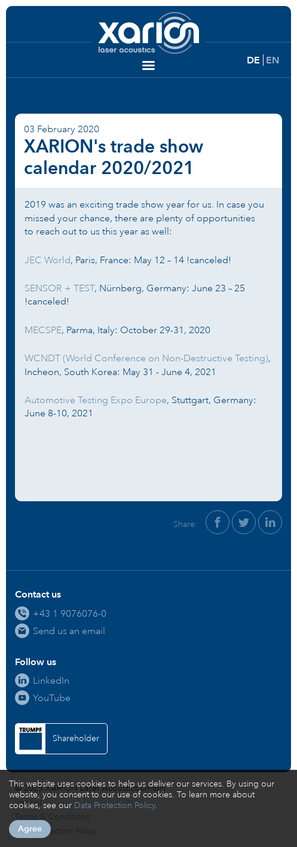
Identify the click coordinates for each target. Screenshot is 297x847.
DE (253, 60)
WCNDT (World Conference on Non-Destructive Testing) (146, 358)
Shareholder (76, 738)
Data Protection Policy (114, 805)
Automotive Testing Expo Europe (96, 400)
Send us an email (69, 630)
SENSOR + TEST (59, 288)
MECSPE (43, 330)
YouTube (52, 697)
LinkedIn (51, 680)
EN (272, 60)
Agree (30, 829)
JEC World (48, 260)
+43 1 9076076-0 (69, 613)
